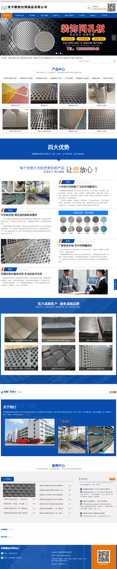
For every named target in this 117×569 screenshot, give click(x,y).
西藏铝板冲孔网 (38, 58)
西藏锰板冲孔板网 (69, 58)
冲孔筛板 (32, 15)
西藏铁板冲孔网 (49, 58)
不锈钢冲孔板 (19, 15)
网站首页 (6, 15)
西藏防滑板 (79, 58)
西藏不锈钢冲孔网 (14, 58)
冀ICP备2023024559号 (63, 556)
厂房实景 (82, 15)
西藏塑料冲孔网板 (26, 58)
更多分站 (113, 1)
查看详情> (28, 446)
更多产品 (56, 15)
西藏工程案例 (69, 15)
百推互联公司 (62, 564)
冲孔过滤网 (44, 15)
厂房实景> (65, 453)
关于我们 (104, 15)
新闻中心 (93, 15)
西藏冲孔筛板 (108, 79)
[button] (114, 38)
